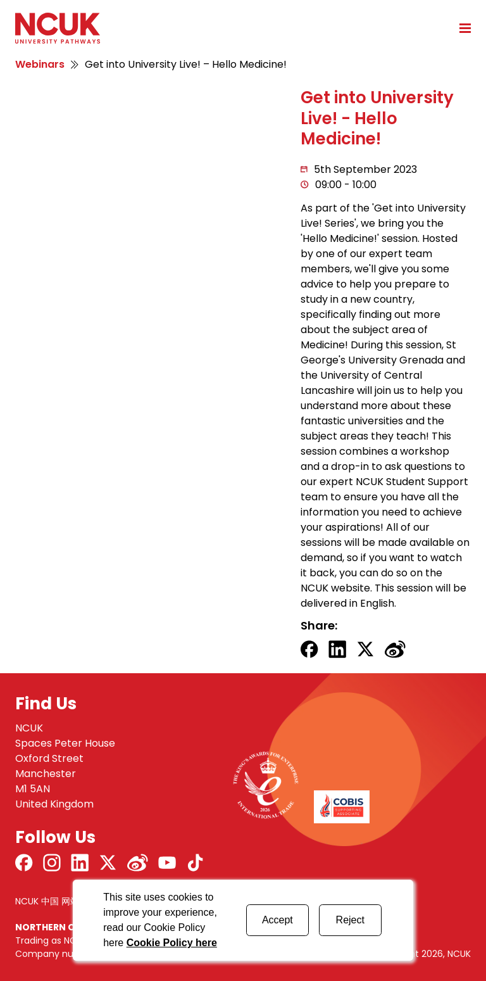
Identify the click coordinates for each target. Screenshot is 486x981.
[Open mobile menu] (461, 28)
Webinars (40, 64)
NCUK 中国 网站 (47, 901)
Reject (350, 920)
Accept (277, 920)
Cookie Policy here (172, 942)
